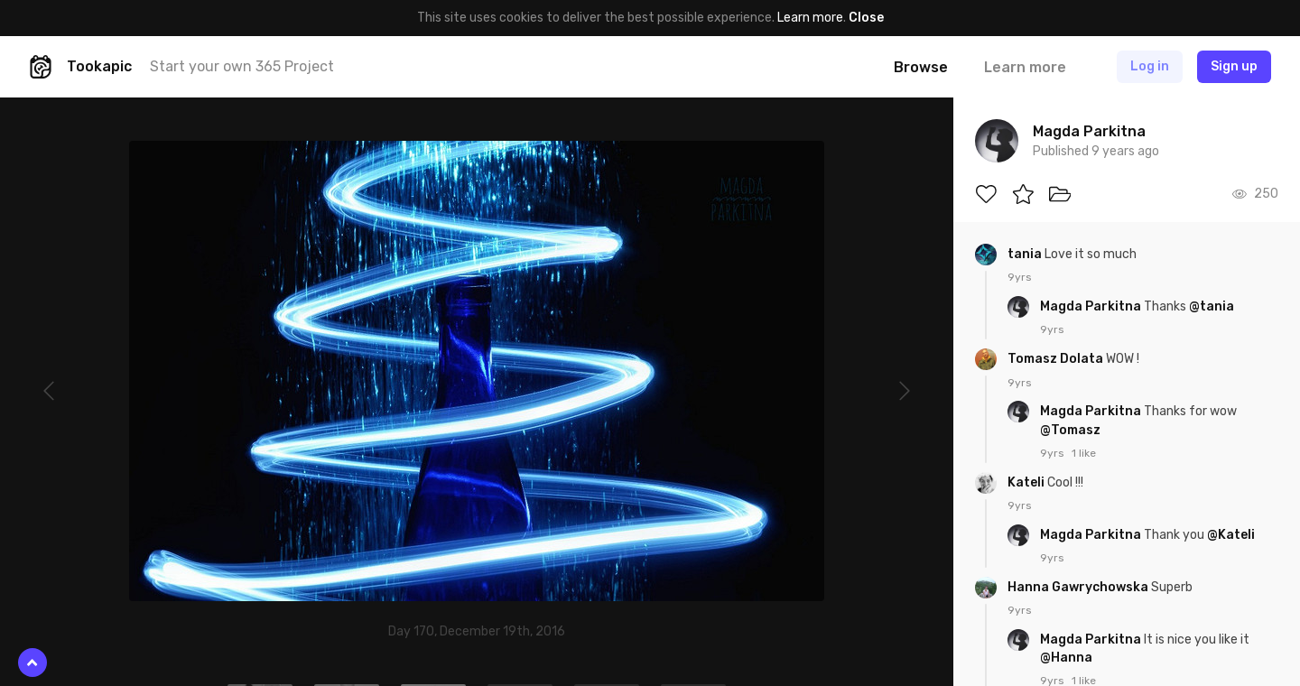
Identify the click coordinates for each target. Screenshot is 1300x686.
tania (1026, 254)
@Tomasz (1070, 430)
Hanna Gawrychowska (1079, 587)
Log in (1149, 66)
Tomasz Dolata (1057, 358)
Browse (921, 67)
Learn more (810, 17)
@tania (1211, 306)
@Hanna (1066, 657)
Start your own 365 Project (242, 66)
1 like (1084, 453)
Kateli (1027, 482)
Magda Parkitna (1092, 306)
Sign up (1234, 66)
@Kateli (1231, 534)
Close (866, 17)
